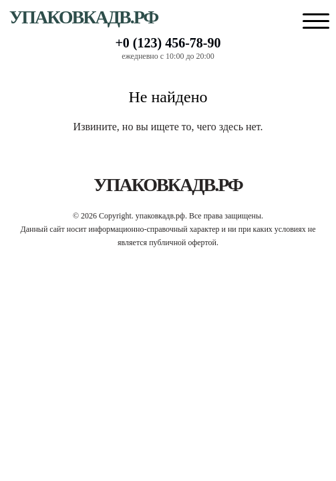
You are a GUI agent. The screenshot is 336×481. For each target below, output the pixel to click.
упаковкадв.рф (83, 17)
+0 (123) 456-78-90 (167, 42)
